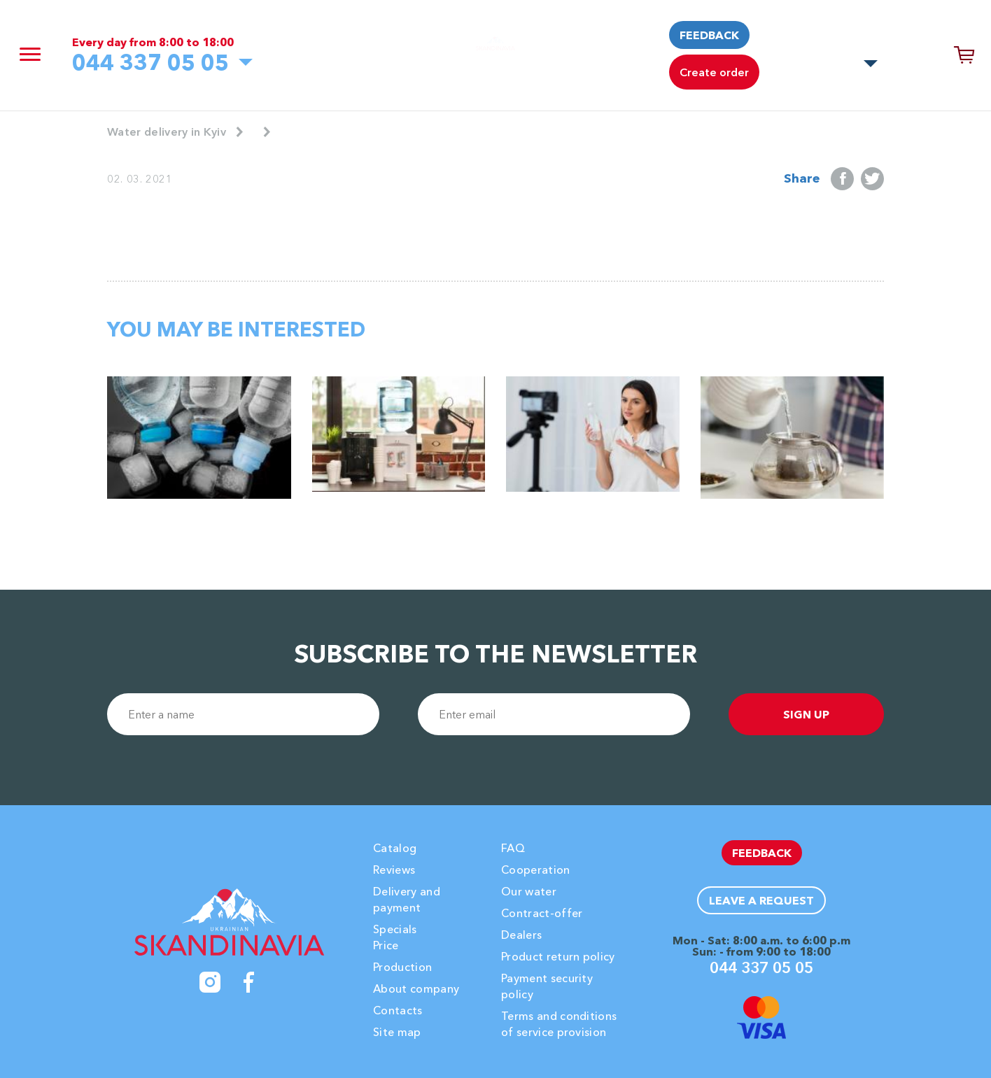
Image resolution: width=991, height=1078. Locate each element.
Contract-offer (541, 913)
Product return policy (558, 956)
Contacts (398, 1010)
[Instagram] (210, 982)
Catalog (394, 848)
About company (416, 988)
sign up (806, 714)
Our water (528, 891)
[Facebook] (249, 982)
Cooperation (535, 870)
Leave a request (761, 900)
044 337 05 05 (150, 62)
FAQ (513, 848)
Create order (714, 72)
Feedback (709, 35)
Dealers (521, 935)
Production (402, 967)
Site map (397, 1032)
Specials (395, 929)
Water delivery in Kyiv (166, 131)
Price (386, 945)
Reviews (394, 870)
